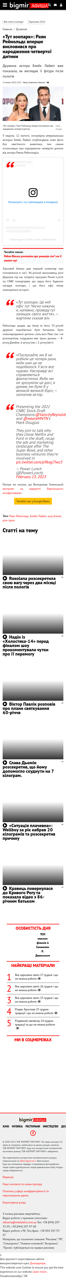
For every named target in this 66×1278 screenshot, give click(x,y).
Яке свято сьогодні (13, 21)
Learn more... (40, 1271)
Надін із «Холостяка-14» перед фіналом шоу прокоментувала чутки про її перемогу (26, 645)
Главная (7, 29)
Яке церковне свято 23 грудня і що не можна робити (36, 999)
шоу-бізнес (54, 516)
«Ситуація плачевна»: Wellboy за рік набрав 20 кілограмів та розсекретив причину (29, 832)
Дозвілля (21, 29)
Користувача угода (14, 1202)
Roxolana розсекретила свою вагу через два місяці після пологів (29, 582)
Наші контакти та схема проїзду (22, 1184)
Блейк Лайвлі (38, 516)
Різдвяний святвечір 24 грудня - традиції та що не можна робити (35, 1024)
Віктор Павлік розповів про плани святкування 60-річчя (29, 708)
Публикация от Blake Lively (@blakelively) (33, 239)
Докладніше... (38, 1263)
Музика (17, 1126)
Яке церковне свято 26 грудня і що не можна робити (36, 988)
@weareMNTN (35, 418)
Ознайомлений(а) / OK (14, 1276)
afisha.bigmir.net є (28, 1161)
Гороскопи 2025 (37, 21)
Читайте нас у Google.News (33, 501)
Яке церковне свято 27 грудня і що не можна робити (36, 976)
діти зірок (9, 520)
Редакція (8, 1177)
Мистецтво (50, 1126)
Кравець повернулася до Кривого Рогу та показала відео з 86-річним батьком (28, 894)
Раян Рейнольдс (19, 516)
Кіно (6, 1126)
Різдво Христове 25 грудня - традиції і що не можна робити (36, 1011)
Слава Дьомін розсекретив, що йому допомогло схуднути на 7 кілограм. (28, 769)
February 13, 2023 (31, 476)
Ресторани (33, 1126)
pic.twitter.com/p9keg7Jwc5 (39, 461)
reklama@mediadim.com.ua (19, 1222)
